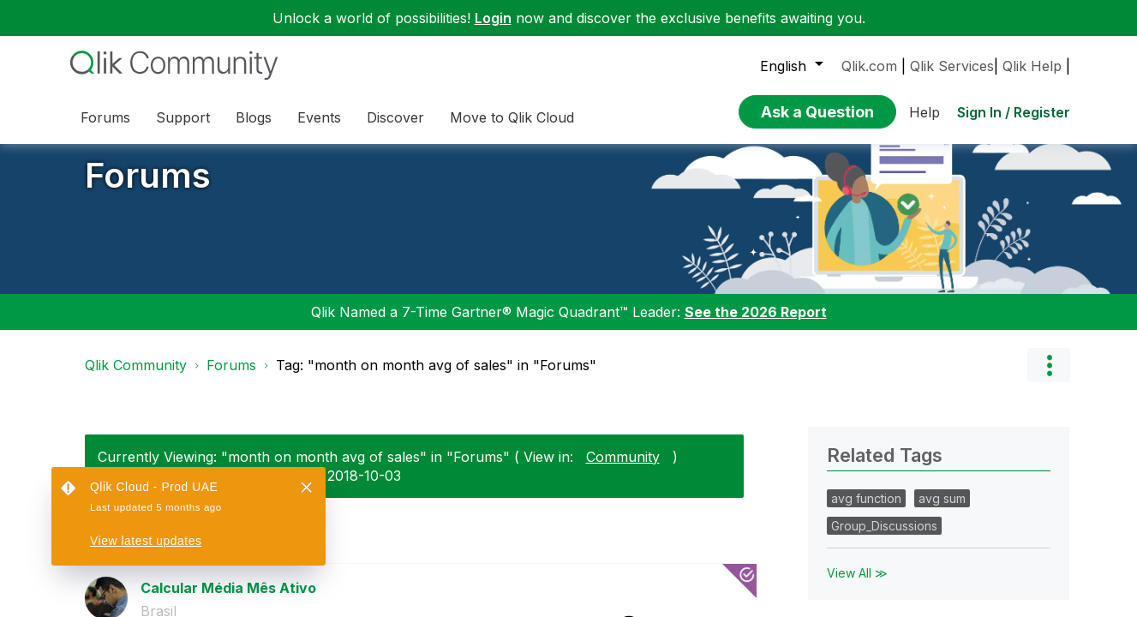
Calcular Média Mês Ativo (228, 599)
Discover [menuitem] (395, 117)
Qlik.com (869, 66)
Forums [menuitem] (105, 117)
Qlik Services (952, 66)
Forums (148, 188)
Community (623, 468)
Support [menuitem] (183, 117)
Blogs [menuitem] (254, 117)
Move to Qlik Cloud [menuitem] (512, 117)
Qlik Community (136, 377)
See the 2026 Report (756, 324)
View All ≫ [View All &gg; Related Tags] (857, 585)
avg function (866, 511)
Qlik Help (1032, 66)
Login (493, 18)
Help (924, 112)
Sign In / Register (1013, 112)
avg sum (942, 511)
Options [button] (1048, 378)
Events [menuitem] (319, 117)
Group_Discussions (884, 538)
